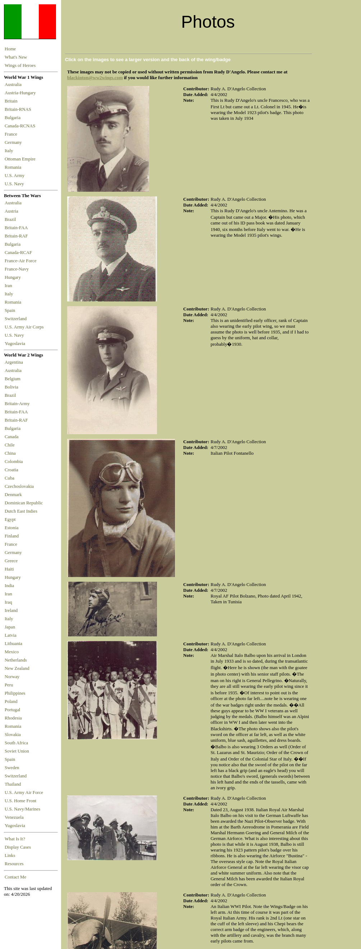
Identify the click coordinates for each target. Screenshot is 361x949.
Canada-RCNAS (21, 125)
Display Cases (18, 847)
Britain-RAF (17, 236)
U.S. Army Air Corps (25, 327)
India (9, 585)
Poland (11, 701)
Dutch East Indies (21, 511)
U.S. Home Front (20, 800)
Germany (14, 142)
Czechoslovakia (19, 486)
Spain (10, 310)
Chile (10, 445)
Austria (12, 211)
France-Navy (18, 269)
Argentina (14, 362)
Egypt (10, 519)
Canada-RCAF (19, 252)
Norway (12, 676)
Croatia (11, 469)
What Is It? (15, 838)
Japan (10, 627)
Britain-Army (17, 403)
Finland (12, 536)
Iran (9, 285)
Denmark (13, 494)
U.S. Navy (15, 183)
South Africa (16, 742)
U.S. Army (15, 175)
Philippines (15, 693)
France (12, 134)
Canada (11, 436)
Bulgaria (14, 117)
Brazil (11, 219)
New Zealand (17, 668)
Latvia (11, 635)
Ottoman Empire (21, 159)
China (10, 453)
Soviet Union (17, 751)
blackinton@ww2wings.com (95, 77)
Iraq (8, 602)
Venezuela (14, 817)
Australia (14, 84)
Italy (10, 150)
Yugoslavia (15, 343)
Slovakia (13, 734)
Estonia (11, 527)
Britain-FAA (17, 227)
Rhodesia (13, 718)
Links (10, 855)
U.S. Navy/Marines (22, 809)
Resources (14, 863)
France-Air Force (22, 260)
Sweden (12, 767)
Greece (11, 560)
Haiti (9, 569)
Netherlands (16, 660)
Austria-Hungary (21, 92)
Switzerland (16, 318)
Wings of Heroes (20, 65)
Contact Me (15, 877)
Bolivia (11, 387)
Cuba (9, 478)
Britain (12, 101)
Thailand (13, 784)
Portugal (12, 709)
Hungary (14, 277)
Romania (14, 167)
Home (10, 48)
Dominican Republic (24, 502)
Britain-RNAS (19, 109)
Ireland (11, 610)
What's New (16, 57)
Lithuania (13, 643)
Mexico (12, 651)
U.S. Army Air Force (24, 792)
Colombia (14, 461)
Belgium (12, 378)
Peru (9, 684)
